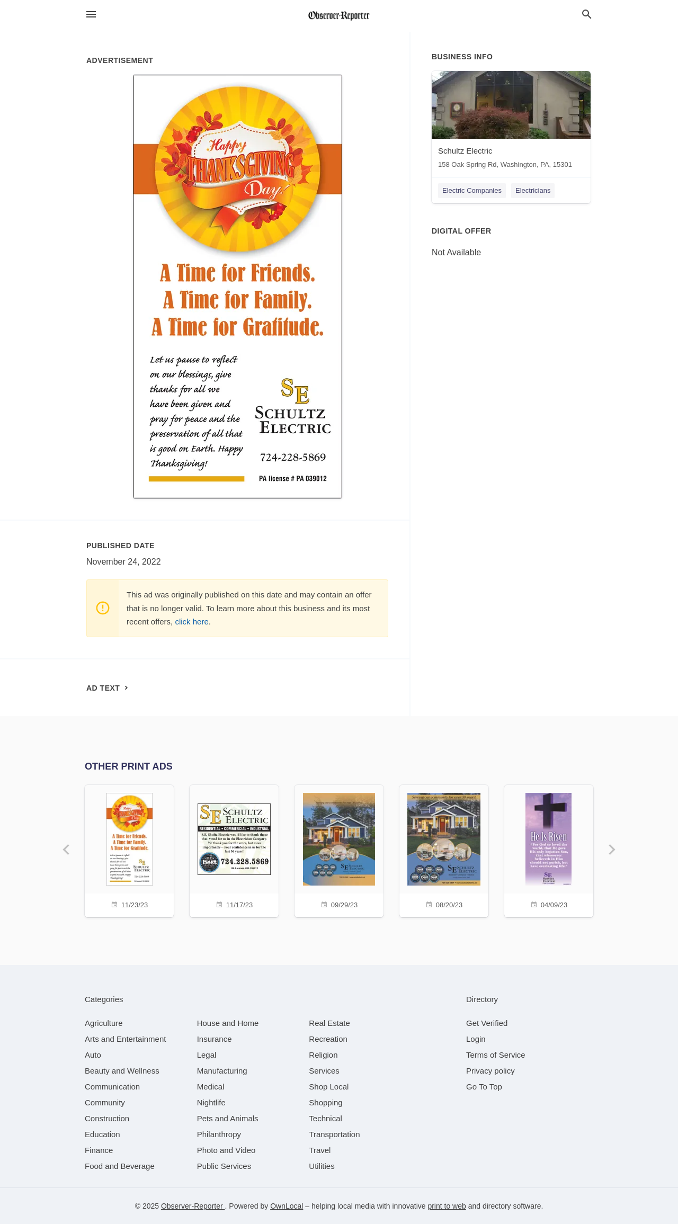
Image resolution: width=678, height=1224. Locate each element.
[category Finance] (99, 1150)
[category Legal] (207, 1054)
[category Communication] (112, 1086)
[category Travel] (320, 1150)
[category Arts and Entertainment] (125, 1038)
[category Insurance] (214, 1038)
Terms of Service (495, 1054)
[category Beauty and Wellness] (122, 1070)
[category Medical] (211, 1086)
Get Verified (486, 1023)
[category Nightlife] (211, 1102)
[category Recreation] (328, 1038)
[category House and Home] (228, 1023)
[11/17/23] (234, 850)
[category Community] (105, 1102)
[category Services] (324, 1070)
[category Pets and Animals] (227, 1118)
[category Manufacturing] (222, 1070)
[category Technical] (325, 1118)
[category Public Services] (224, 1166)
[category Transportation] (334, 1134)
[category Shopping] (325, 1102)
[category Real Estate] (329, 1023)
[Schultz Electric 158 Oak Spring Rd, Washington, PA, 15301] (511, 122)
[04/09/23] (549, 850)
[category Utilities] (321, 1166)
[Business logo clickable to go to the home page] (339, 16)
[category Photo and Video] (226, 1150)
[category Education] (102, 1134)
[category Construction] (107, 1118)
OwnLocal (286, 1206)
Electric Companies (472, 190)
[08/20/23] (444, 850)
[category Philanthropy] (219, 1134)
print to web (446, 1206)
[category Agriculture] (104, 1023)
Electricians (532, 190)
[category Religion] (323, 1054)
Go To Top (484, 1086)
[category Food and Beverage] (120, 1166)
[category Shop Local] (329, 1086)
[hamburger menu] (91, 14)
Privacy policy (490, 1070)
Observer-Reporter (193, 1206)
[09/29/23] (339, 850)
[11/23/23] (129, 850)
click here (191, 621)
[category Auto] (93, 1054)
